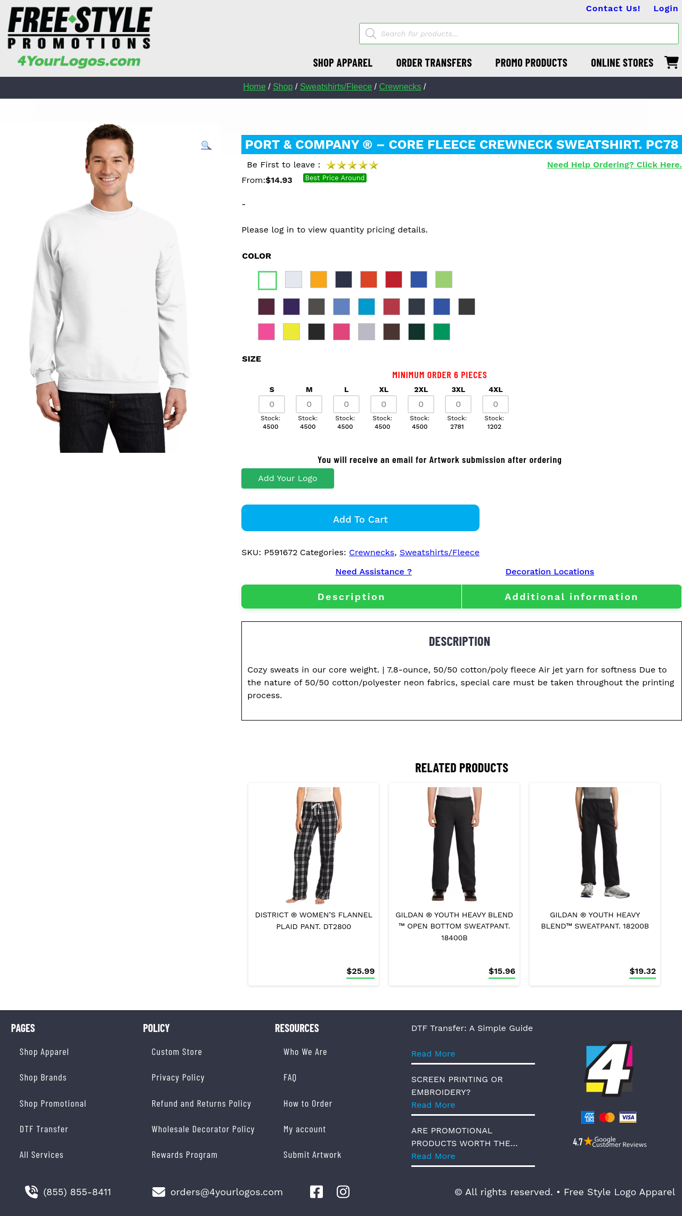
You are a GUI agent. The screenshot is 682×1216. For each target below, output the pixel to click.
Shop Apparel (44, 1051)
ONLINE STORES (622, 62)
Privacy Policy (178, 1077)
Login (665, 8)
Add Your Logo (287, 478)
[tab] (351, 597)
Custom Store (176, 1051)
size (251, 359)
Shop (283, 86)
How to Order (307, 1103)
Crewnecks (400, 86)
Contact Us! (613, 8)
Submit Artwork (312, 1154)
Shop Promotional (53, 1103)
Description (352, 596)
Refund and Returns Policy (201, 1103)
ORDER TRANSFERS (434, 62)
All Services (42, 1154)
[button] (206, 145)
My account (304, 1128)
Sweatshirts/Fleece (336, 86)
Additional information (572, 596)
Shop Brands (43, 1077)
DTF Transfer (44, 1128)
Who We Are (305, 1051)
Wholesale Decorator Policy (203, 1128)
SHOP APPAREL (343, 62)
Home (254, 86)
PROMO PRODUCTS (531, 62)
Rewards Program (184, 1154)
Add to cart (360, 519)
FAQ (290, 1077)
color (256, 256)
